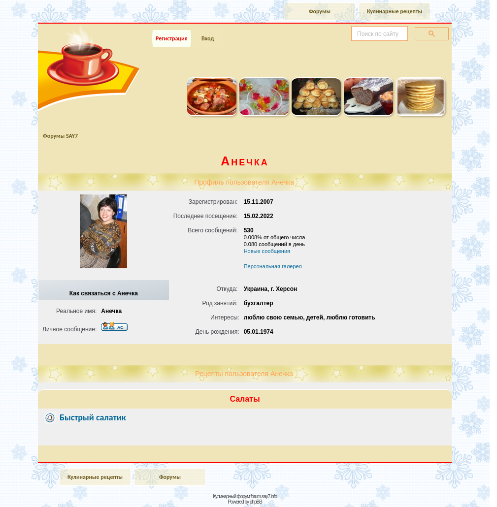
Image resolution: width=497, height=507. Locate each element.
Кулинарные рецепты (394, 11)
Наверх (455, 488)
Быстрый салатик (93, 417)
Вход (207, 38)
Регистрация (172, 38)
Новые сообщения (267, 251)
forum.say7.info (264, 496)
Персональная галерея (273, 266)
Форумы (320, 11)
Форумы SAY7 (60, 135)
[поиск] (378, 34)
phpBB (256, 502)
